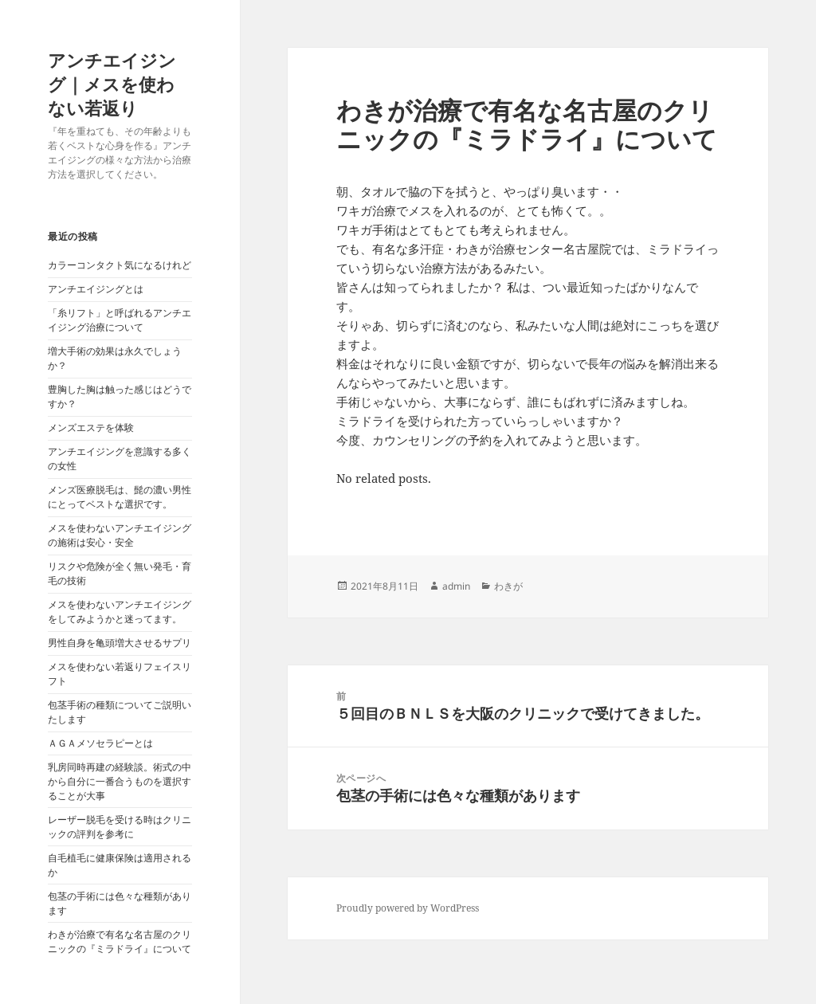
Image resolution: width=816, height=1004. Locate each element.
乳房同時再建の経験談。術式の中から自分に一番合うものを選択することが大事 (119, 781)
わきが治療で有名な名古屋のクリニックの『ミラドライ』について (119, 941)
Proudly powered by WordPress (407, 908)
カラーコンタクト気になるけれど (119, 265)
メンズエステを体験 (91, 427)
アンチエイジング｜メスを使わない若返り (112, 84)
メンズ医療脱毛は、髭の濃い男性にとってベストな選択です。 (119, 497)
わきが (508, 586)
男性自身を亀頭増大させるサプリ (119, 642)
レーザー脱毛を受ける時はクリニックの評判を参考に (119, 827)
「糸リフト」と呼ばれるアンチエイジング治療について (119, 320)
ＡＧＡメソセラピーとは (100, 743)
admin (456, 586)
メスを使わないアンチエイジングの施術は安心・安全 (119, 535)
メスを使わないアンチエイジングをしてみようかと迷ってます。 (119, 612)
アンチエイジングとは (95, 289)
